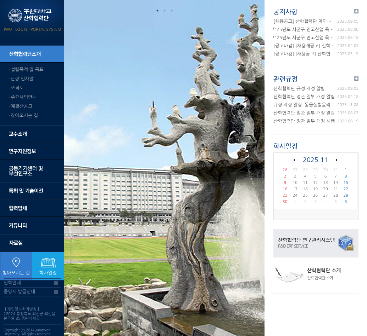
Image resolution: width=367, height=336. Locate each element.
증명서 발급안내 (19, 291)
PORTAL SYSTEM (45, 29)
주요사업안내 (24, 97)
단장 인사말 (22, 78)
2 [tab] (164, 10)
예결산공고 (21, 106)
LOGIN (21, 29)
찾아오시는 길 (24, 115)
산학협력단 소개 (324, 270)
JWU (8, 29)
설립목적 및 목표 (27, 69)
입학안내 (12, 282)
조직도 (17, 88)
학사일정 (48, 273)
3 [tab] (171, 10)
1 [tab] (157, 10)
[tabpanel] (164, 168)
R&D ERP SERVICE (293, 246)
